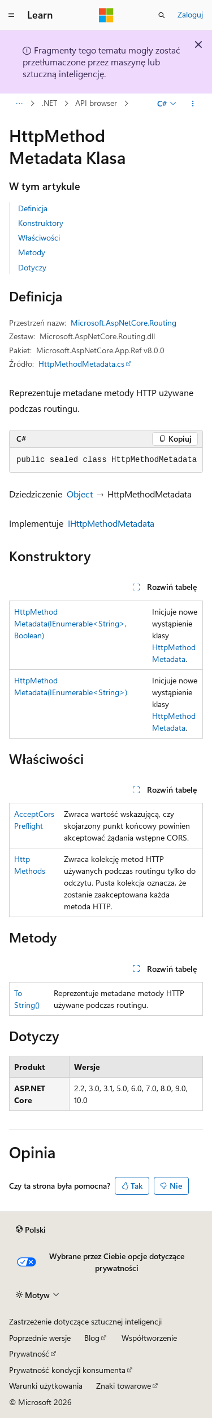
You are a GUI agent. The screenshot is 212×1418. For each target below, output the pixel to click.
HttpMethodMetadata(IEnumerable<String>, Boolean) (70, 623)
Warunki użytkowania (46, 1385)
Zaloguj (190, 14)
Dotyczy (32, 267)
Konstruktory (40, 222)
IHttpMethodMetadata (111, 523)
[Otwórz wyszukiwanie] (161, 15)
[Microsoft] (106, 15)
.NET (49, 103)
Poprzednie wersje (40, 1337)
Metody (31, 252)
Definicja (32, 208)
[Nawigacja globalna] (11, 15)
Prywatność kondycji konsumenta (67, 1369)
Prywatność (29, 1353)
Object (80, 494)
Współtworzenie (149, 1337)
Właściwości (39, 237)
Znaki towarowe (123, 1385)
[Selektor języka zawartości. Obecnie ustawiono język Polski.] (31, 1230)
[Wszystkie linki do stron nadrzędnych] (19, 104)
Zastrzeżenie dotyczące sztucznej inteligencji (85, 1321)
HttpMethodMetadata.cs (81, 363)
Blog (91, 1337)
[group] (106, 460)
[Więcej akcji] (193, 104)
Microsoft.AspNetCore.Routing (123, 322)
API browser (96, 103)
